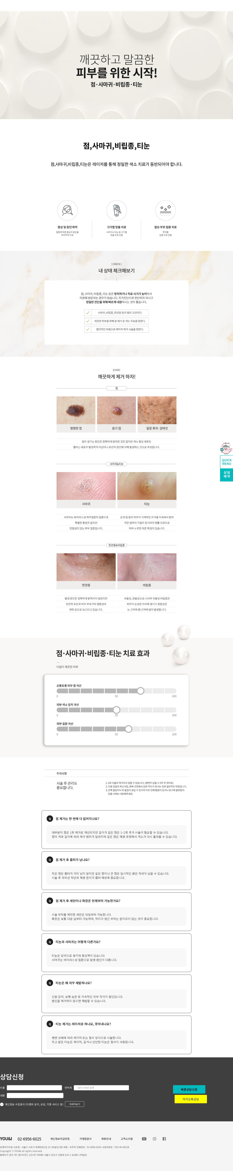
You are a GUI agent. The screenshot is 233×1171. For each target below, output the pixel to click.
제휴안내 (106, 1139)
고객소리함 (127, 1139)
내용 (2, 1095)
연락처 (68, 1088)
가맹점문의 (85, 1139)
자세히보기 (74, 1104)
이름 (2, 1088)
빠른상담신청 (189, 1089)
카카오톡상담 (191, 1099)
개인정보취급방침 (60, 1139)
